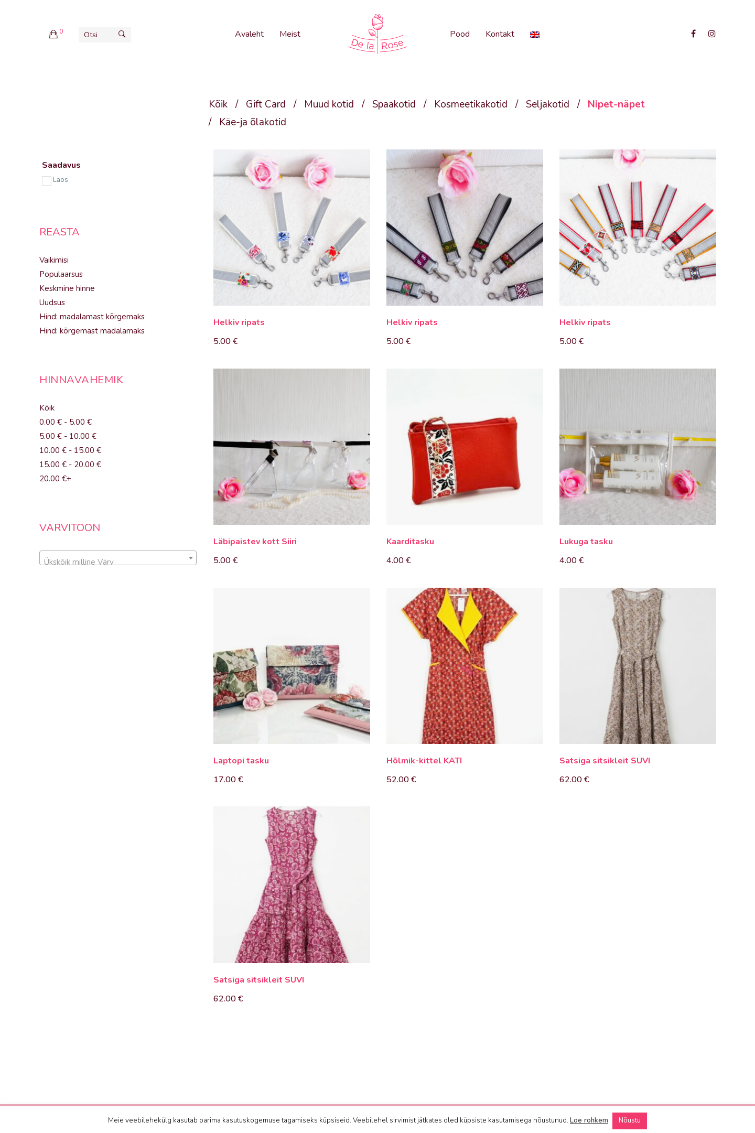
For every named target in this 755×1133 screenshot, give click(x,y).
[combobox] (118, 558)
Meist (289, 34)
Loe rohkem (589, 1120)
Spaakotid (394, 104)
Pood (460, 34)
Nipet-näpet (616, 104)
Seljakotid (547, 104)
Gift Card (266, 104)
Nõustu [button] (630, 1120)
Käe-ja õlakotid (252, 122)
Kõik (218, 104)
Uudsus (52, 302)
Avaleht (249, 34)
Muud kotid (329, 104)
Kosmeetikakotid (471, 104)
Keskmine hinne (67, 288)
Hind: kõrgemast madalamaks (92, 331)
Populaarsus (61, 274)
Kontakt (500, 34)
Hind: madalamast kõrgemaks (92, 316)
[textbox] (118, 562)
